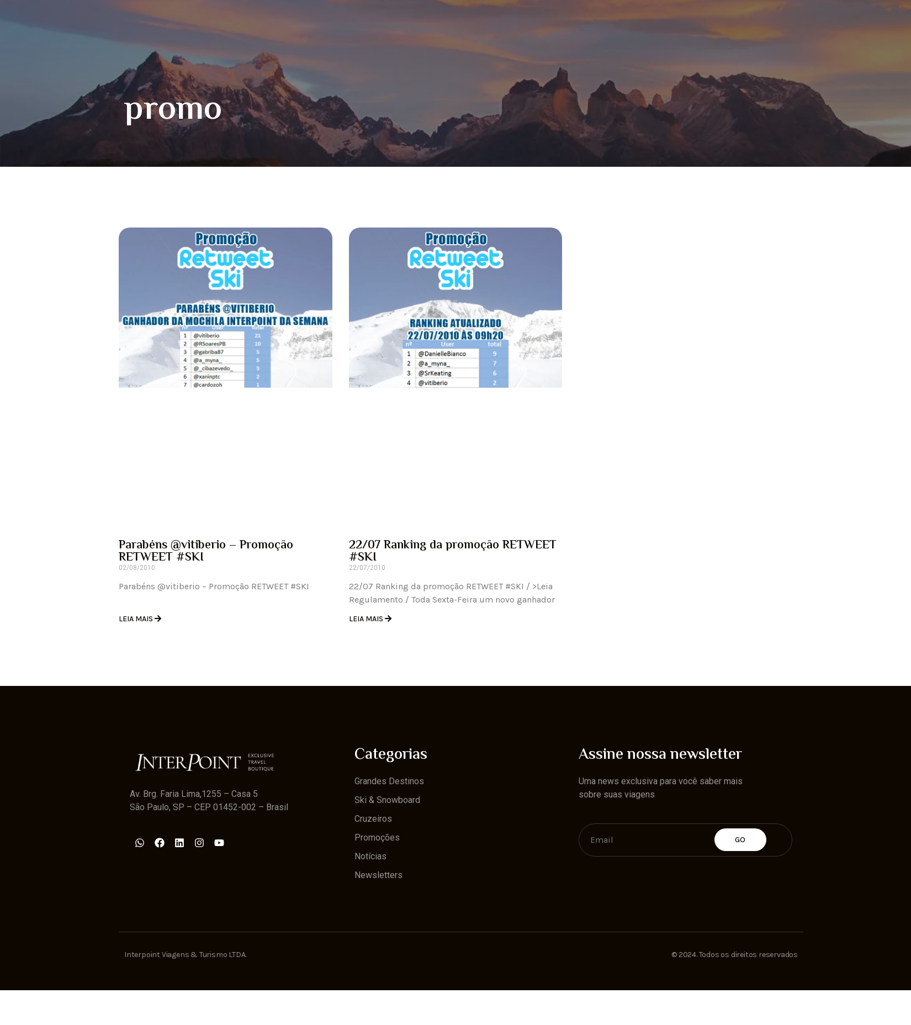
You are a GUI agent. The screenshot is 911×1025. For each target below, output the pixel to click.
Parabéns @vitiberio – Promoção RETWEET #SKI (206, 551)
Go (740, 839)
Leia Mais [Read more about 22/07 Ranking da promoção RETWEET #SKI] (367, 619)
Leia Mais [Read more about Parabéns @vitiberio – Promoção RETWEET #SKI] (137, 619)
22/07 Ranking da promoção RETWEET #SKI (453, 551)
